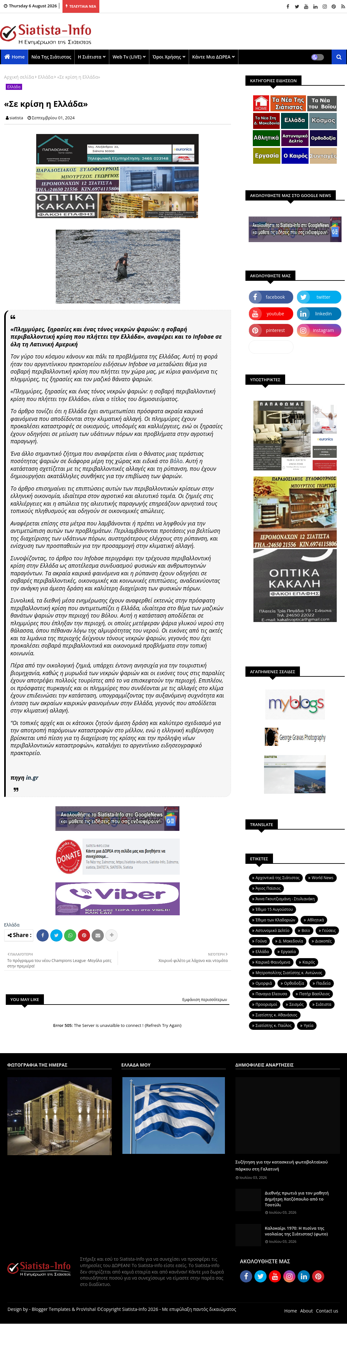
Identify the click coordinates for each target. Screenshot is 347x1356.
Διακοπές (323, 941)
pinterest (275, 330)
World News (322, 877)
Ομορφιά (264, 983)
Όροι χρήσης (167, 57)
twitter (323, 297)
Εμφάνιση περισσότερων (204, 999)
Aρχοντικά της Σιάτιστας (278, 877)
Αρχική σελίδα (19, 77)
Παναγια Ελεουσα (271, 994)
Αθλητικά (315, 920)
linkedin (323, 314)
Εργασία (288, 951)
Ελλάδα (45, 77)
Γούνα (261, 941)
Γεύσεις (329, 930)
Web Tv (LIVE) (126, 57)
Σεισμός (296, 1004)
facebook (275, 297)
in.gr (32, 777)
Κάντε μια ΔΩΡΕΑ (211, 57)
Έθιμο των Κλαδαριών (275, 920)
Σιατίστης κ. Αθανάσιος (276, 1015)
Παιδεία (323, 983)
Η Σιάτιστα (89, 57)
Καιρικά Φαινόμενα (273, 962)
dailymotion (271, 347)
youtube (275, 314)
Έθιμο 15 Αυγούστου (274, 909)
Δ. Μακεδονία (291, 941)
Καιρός (308, 962)
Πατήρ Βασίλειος (314, 994)
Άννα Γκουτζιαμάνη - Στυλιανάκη (285, 899)
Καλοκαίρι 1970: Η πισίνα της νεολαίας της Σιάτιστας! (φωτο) (296, 1231)
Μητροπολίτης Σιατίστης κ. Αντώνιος (289, 972)
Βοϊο (306, 930)
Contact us (327, 1311)
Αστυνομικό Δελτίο (273, 930)
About (306, 1311)
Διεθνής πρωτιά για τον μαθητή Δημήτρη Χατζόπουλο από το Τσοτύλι (297, 1198)
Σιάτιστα (323, 1004)
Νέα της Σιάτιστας (51, 57)
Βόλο (176, 461)
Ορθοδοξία (294, 983)
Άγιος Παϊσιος (268, 888)
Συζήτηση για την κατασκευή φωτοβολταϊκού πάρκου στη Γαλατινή (281, 1165)
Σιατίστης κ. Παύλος (274, 1025)
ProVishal (86, 1309)
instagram (323, 330)
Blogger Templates (51, 1309)
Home (18, 57)
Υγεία (308, 1025)
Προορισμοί (266, 1004)
